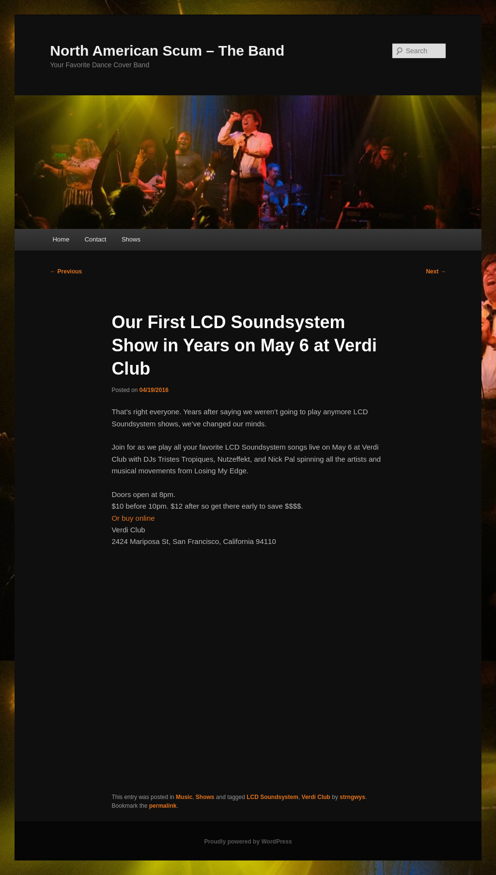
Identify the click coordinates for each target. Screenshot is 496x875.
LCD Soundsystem (272, 797)
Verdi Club (316, 797)
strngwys (352, 797)
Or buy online (133, 518)
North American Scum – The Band (167, 51)
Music (184, 797)
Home (60, 239)
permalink (163, 805)
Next (436, 271)
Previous (66, 271)
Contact (96, 239)
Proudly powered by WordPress (248, 841)
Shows (131, 239)
